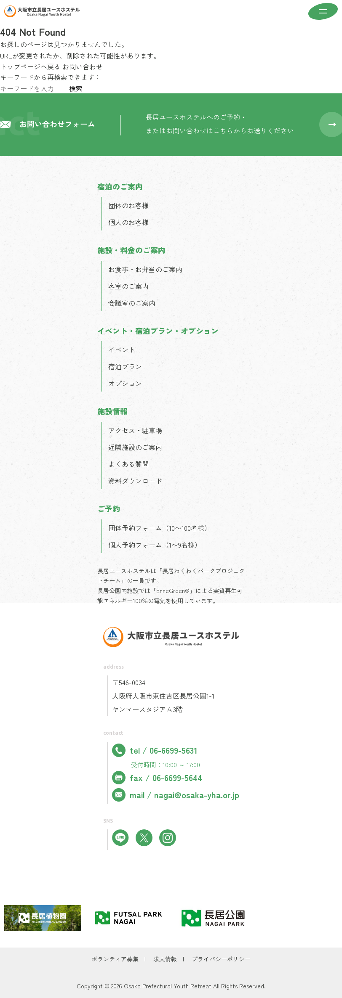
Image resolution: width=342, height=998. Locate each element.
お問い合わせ (82, 66)
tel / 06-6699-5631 (155, 750)
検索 (76, 88)
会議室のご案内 (131, 303)
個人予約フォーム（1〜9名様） (154, 545)
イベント (121, 349)
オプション (125, 383)
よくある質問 (128, 464)
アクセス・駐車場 (135, 430)
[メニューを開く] (323, 12)
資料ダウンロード (135, 481)
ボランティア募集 (115, 959)
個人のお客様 (128, 222)
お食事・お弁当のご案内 (145, 269)
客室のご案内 (128, 286)
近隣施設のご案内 (135, 447)
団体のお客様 (128, 205)
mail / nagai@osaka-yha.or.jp (175, 795)
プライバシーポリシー (221, 959)
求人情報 (165, 959)
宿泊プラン (125, 366)
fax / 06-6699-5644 (157, 777)
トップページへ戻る (30, 66)
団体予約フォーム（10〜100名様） (159, 528)
